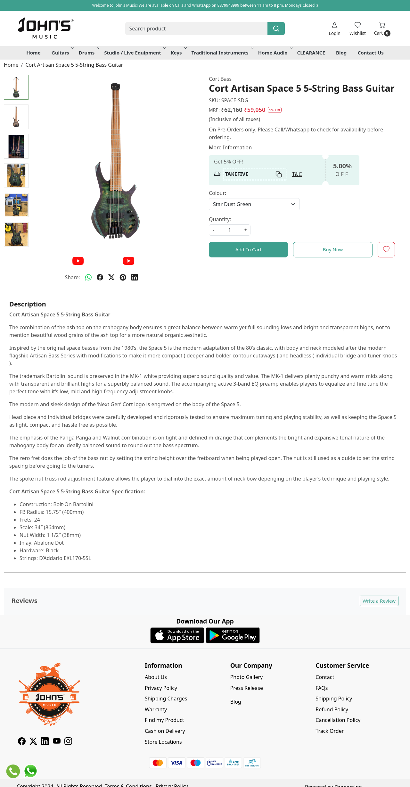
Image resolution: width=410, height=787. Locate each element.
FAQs (322, 687)
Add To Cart (248, 249)
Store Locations (163, 741)
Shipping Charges (166, 698)
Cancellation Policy (338, 720)
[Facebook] (22, 742)
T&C (297, 174)
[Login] (334, 29)
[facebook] (100, 277)
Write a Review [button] (379, 601)
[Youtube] (57, 742)
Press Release (246, 687)
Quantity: (220, 219)
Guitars (62, 52)
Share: (72, 277)
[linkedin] (134, 277)
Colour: (217, 193)
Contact (325, 677)
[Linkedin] (45, 742)
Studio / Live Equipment (134, 52)
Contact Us (371, 52)
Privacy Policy (161, 687)
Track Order (330, 730)
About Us (156, 677)
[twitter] (111, 277)
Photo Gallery (246, 677)
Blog (341, 52)
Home (33, 52)
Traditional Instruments (222, 52)
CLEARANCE (311, 52)
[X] (33, 742)
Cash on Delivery (165, 730)
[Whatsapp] (88, 277)
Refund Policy (332, 709)
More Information (230, 147)
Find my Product (164, 720)
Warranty (156, 709)
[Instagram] (68, 742)
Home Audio (274, 52)
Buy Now (333, 249)
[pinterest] (123, 277)
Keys (178, 52)
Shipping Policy (334, 698)
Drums (89, 52)
